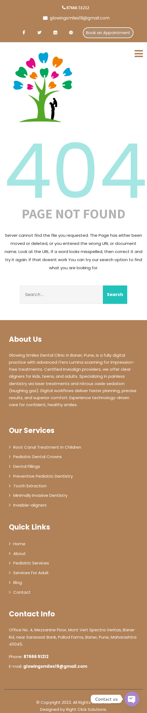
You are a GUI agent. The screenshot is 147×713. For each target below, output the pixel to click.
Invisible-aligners (30, 505)
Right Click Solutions (86, 709)
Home (19, 544)
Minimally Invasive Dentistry (40, 495)
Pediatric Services (31, 563)
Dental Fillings (26, 466)
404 (75, 171)
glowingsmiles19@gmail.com (76, 18)
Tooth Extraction (30, 486)
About (19, 553)
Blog (17, 582)
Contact (22, 592)
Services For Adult (31, 573)
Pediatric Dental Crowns (37, 456)
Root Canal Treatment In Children (47, 447)
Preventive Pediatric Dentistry (43, 476)
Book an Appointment (108, 32)
